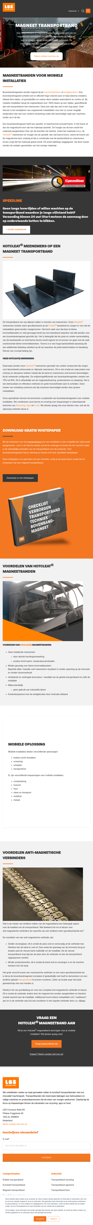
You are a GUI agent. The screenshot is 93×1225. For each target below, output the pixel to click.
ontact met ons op (18, 1124)
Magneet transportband (13, 1190)
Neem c (6, 1124)
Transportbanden (11, 1173)
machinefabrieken (52, 92)
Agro (28, 405)
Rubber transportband (13, 1180)
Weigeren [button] (53, 1219)
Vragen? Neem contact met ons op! (46, 1054)
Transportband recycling (62, 1180)
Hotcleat (7, 135)
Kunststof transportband (14, 1185)
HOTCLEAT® (26, 645)
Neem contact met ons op (46, 56)
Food (36, 405)
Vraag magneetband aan (46, 1044)
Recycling (20, 405)
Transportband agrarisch (62, 1185)
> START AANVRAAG (16, 229)
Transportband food (60, 1190)
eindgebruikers (71, 92)
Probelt (52, 326)
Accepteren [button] (40, 1219)
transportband (34, 442)
